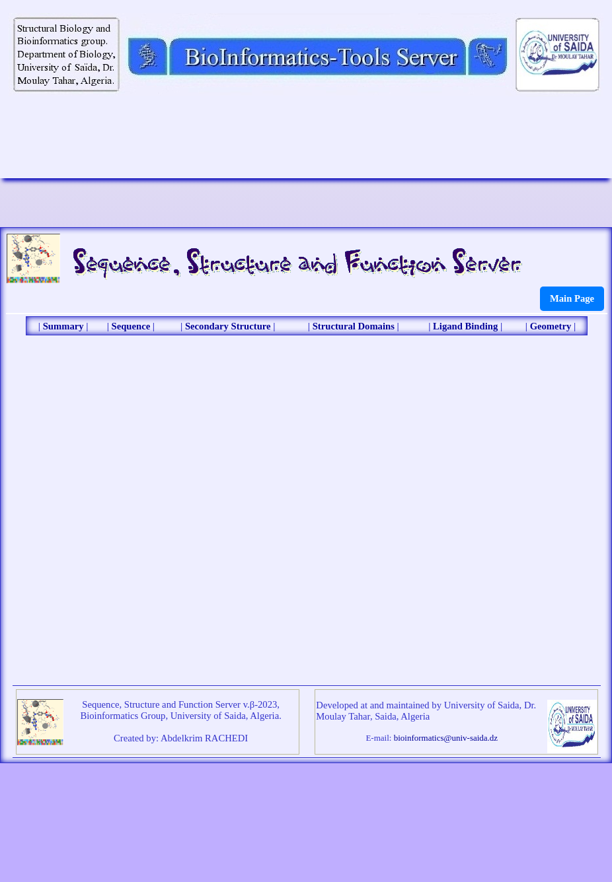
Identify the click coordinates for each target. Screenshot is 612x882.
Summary (63, 326)
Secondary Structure (228, 326)
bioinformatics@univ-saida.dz (446, 738)
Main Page (572, 298)
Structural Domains (354, 326)
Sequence (131, 326)
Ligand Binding (465, 326)
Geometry (551, 326)
